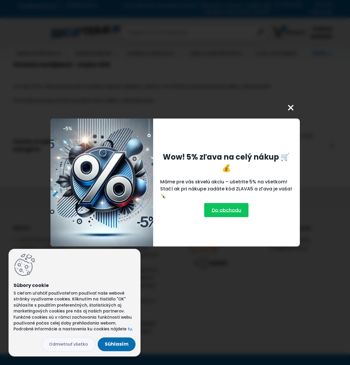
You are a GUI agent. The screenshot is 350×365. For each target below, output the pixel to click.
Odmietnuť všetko (68, 344)
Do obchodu (226, 210)
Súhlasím (116, 344)
